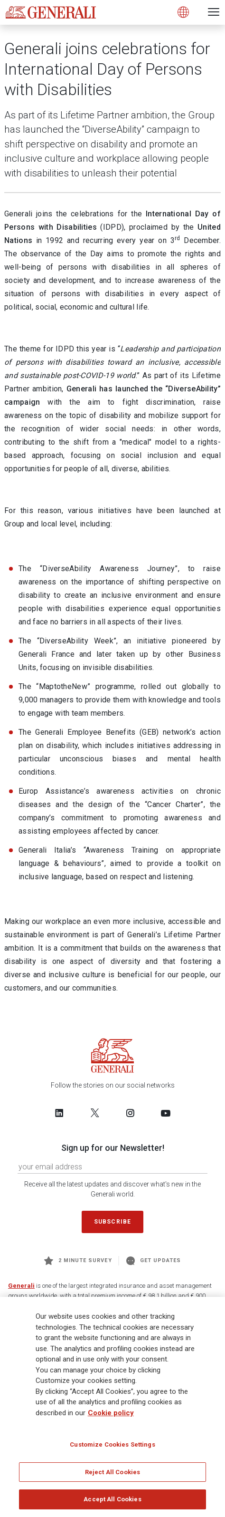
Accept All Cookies (112, 1499)
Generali (21, 1285)
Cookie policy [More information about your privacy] (111, 1413)
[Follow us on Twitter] (95, 1113)
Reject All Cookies (112, 1472)
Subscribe (112, 1221)
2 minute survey (78, 1260)
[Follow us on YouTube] (166, 1113)
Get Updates (153, 1260)
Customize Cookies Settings (112, 1445)
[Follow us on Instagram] (130, 1113)
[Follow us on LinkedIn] (59, 1113)
